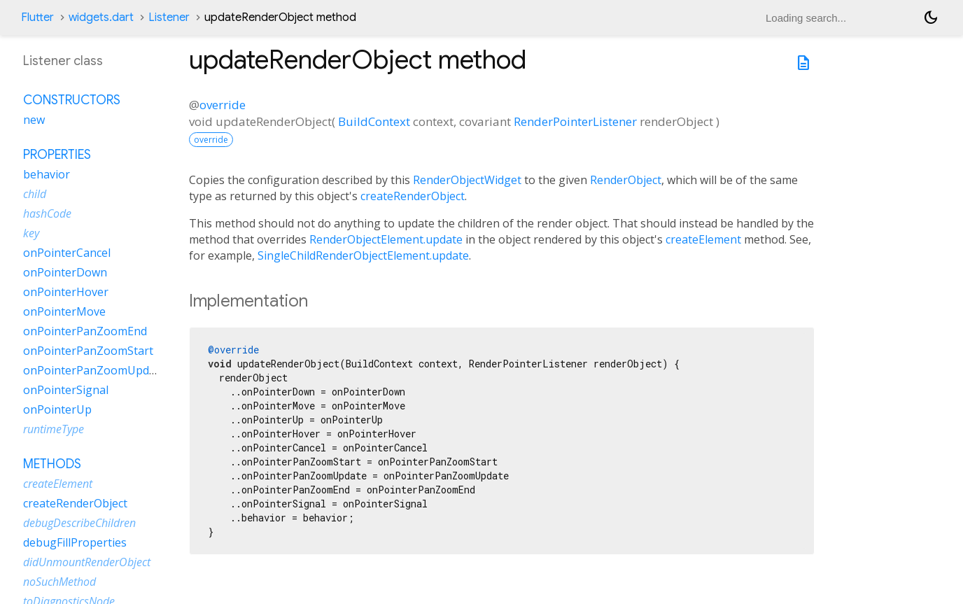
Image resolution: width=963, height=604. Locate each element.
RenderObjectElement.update (386, 239)
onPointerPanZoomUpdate (94, 370)
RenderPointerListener (575, 121)
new (34, 119)
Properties (57, 154)
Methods (52, 464)
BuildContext (374, 121)
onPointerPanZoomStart (88, 350)
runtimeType (53, 429)
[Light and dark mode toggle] (931, 17)
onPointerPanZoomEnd (85, 331)
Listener (169, 17)
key (31, 233)
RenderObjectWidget (467, 180)
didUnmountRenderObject (86, 562)
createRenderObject (412, 196)
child (34, 194)
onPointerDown (65, 272)
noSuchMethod (59, 581)
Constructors (71, 100)
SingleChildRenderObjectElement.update (363, 255)
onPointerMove (64, 311)
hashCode (47, 213)
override (222, 105)
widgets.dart (101, 17)
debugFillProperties (75, 542)
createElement (703, 239)
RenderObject (625, 180)
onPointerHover (65, 292)
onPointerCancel (67, 252)
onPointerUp (57, 409)
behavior (46, 174)
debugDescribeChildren (79, 523)
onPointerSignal (65, 390)
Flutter (37, 17)
